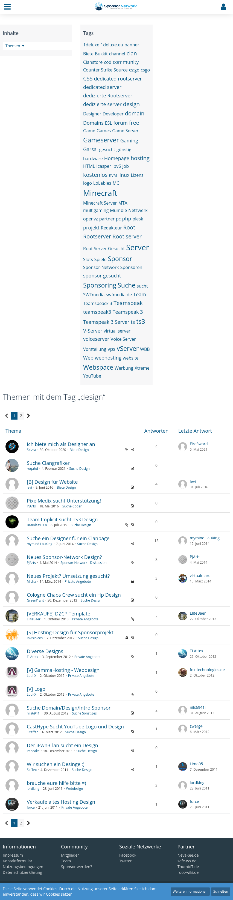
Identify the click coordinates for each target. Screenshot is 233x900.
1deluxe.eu (112, 45)
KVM (113, 175)
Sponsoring (99, 285)
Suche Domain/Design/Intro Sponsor (69, 707)
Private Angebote (78, 581)
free (134, 122)
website (131, 358)
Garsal (90, 149)
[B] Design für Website (52, 482)
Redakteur (111, 228)
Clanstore (93, 62)
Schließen (220, 891)
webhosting (108, 357)
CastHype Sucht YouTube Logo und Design (75, 726)
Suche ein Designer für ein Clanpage (68, 538)
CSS (88, 78)
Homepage (116, 158)
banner (131, 45)
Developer (113, 114)
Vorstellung (94, 349)
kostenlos (95, 174)
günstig (123, 149)
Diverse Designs (45, 651)
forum (120, 122)
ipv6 (116, 166)
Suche (126, 285)
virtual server (117, 331)
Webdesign (74, 788)
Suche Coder (72, 506)
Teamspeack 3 (97, 303)
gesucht (107, 149)
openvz (90, 219)
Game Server (125, 131)
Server (137, 247)
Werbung (124, 368)
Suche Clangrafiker (48, 463)
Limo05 (196, 763)
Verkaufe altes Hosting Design (61, 802)
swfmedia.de (119, 295)
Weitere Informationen (190, 891)
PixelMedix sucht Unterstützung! (64, 500)
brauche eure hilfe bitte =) (56, 783)
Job (125, 166)
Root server (127, 236)
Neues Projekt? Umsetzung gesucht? (68, 576)
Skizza (31, 449)
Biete (88, 54)
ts (133, 322)
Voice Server (123, 339)
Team (139, 294)
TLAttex (32, 656)
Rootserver (97, 236)
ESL (108, 123)
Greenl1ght (35, 600)
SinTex (32, 769)
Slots (88, 259)
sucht (142, 286)
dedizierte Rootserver (107, 95)
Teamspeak (128, 303)
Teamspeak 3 (128, 312)
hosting (140, 158)
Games (104, 131)
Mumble (118, 210)
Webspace (98, 367)
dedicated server (102, 87)
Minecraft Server (100, 203)
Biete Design (79, 449)
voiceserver (96, 339)
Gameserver (101, 140)
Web (88, 357)
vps (111, 349)
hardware (93, 159)
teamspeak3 (97, 312)
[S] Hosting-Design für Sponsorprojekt (70, 632)
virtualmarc (200, 575)
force (31, 807)
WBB (145, 349)
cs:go (134, 70)
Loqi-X (31, 675)
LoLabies (102, 183)
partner (107, 219)
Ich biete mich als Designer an (61, 444)
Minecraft (100, 193)
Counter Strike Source (105, 70)
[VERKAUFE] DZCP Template (58, 613)
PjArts (31, 506)
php (126, 218)
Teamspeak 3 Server (106, 322)
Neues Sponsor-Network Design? (64, 557)
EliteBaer (33, 619)
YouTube (92, 376)
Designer (92, 114)
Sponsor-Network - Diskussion (83, 562)
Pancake (33, 751)
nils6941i (33, 713)
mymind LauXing (39, 544)
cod (107, 62)
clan (132, 53)
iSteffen (33, 732)
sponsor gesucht (102, 275)
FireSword (199, 443)
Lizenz (137, 175)
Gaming (129, 140)
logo (87, 183)
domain (134, 113)
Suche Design (79, 468)
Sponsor (120, 258)
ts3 (140, 321)
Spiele (100, 259)
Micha (31, 581)
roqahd (32, 468)
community (126, 62)
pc (118, 219)
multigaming (96, 210)
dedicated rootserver (118, 78)
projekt (91, 227)
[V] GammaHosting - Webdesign (63, 670)
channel (117, 54)
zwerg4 (196, 726)
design (131, 104)
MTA (122, 203)
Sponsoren (131, 267)
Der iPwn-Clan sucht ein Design (62, 745)
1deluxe (91, 45)
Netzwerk (138, 210)
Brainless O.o (37, 525)
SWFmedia (93, 295)
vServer (128, 348)
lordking (33, 788)
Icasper (103, 166)
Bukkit (101, 54)
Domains (93, 122)
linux (124, 175)
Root (129, 227)
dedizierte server (102, 104)
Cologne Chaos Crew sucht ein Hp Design (74, 594)
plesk (138, 219)
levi (29, 487)
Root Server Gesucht (104, 249)
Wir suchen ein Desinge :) (56, 764)
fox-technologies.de (207, 669)
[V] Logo (36, 689)
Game (89, 131)
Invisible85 (35, 638)
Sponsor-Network (101, 267)
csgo (145, 70)
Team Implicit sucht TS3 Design (62, 519)
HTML (89, 166)
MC (116, 183)
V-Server (92, 330)
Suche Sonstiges (84, 713)
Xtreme (142, 368)
